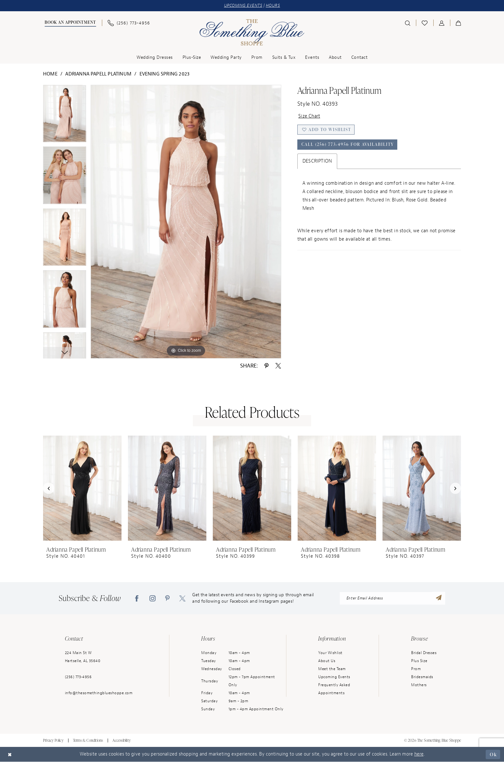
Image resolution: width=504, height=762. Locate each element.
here (419, 754)
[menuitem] (69, 23)
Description (317, 161)
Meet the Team (332, 669)
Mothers (419, 685)
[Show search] (407, 23)
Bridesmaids (422, 677)
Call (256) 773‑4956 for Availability (348, 145)
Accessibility (121, 740)
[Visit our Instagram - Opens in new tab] (152, 598)
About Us (326, 661)
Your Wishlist (330, 653)
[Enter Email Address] (392, 598)
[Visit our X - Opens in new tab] (182, 598)
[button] (441, 23)
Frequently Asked (334, 685)
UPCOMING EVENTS (243, 5)
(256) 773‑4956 (78, 677)
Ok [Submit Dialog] (493, 754)
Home (50, 74)
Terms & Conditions (88, 740)
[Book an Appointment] (69, 23)
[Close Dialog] (10, 754)
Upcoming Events (334, 677)
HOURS (273, 5)
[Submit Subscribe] (438, 598)
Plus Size (419, 661)
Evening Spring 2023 (165, 74)
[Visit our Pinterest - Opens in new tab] (167, 598)
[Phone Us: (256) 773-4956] (129, 23)
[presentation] (82, 488)
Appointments (331, 693)
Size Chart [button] (309, 116)
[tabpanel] (64, 116)
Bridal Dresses (424, 653)
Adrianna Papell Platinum (98, 74)
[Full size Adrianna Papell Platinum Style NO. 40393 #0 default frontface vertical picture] (186, 221)
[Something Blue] (252, 32)
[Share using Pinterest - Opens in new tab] (266, 365)
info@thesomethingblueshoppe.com (99, 693)
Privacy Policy (53, 740)
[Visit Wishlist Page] (424, 23)
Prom (416, 669)
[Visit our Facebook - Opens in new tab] (136, 598)
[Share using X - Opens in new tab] (278, 365)
